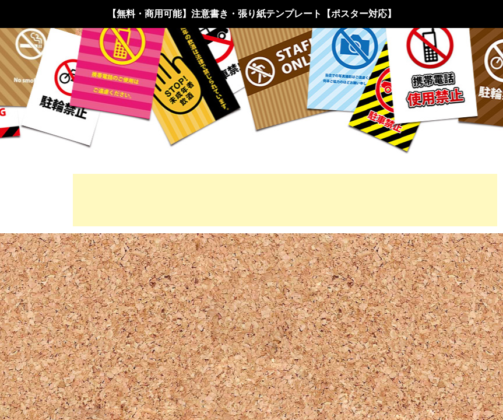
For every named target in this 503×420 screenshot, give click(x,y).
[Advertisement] (285, 200)
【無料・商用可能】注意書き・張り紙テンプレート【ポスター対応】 (251, 14)
